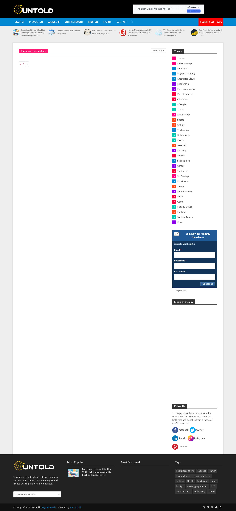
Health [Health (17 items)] (190, 481)
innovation (158, 50)
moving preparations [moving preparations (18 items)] (197, 486)
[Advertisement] (194, 352)
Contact (121, 21)
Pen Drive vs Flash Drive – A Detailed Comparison (103, 32)
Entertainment (74, 21)
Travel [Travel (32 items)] (212, 491)
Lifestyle (93, 21)
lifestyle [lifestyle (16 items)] (180, 486)
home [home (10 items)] (214, 481)
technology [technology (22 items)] (199, 491)
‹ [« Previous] (20, 64)
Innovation (36, 21)
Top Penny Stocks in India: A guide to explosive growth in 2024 (210, 32)
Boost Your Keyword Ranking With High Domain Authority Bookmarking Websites (33, 32)
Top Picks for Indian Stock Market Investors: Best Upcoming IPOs (173, 32)
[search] (59, 494)
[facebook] (204, 507)
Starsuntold (75, 507)
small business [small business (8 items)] (183, 491)
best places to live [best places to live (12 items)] (185, 470)
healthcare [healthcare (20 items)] (202, 481)
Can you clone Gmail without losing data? (68, 32)
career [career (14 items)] (213, 470)
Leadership (54, 21)
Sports (107, 21)
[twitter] (208, 507)
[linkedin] (220, 507)
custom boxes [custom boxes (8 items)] (183, 476)
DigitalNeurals (49, 507)
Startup (19, 21)
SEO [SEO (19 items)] (213, 486)
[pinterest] (216, 507)
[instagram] (212, 507)
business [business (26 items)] (201, 470)
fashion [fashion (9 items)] (180, 481)
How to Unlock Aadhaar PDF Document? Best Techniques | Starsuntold (139, 32)
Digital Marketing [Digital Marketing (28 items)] (202, 476)
